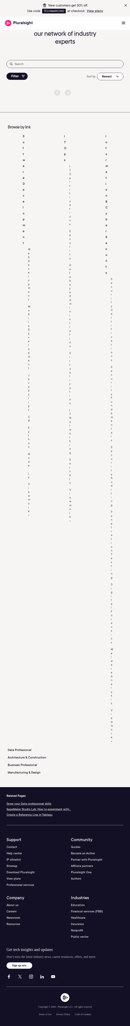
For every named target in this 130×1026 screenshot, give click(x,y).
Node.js (29, 466)
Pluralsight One (81, 872)
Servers (70, 471)
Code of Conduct (83, 1014)
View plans (95, 11)
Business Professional (22, 765)
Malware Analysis (112, 676)
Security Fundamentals (112, 404)
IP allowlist (14, 859)
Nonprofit (77, 930)
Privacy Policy (63, 1014)
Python (29, 437)
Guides (75, 847)
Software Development (24, 190)
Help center (14, 853)
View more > (29, 499)
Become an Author (83, 853)
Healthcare (78, 917)
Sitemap (12, 866)
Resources (13, 924)
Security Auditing (111, 476)
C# (29, 418)
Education (78, 905)
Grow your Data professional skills (29, 803)
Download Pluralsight (21, 872)
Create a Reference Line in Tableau (30, 814)
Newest (107, 76)
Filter (18, 76)
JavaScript (29, 393)
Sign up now (19, 965)
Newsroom (13, 917)
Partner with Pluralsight (86, 859)
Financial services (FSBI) (87, 911)
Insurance (77, 924)
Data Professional (19, 750)
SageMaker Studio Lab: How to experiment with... (39, 809)
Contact (12, 847)
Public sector (80, 936)
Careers (12, 911)
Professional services (20, 885)
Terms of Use (45, 1014)
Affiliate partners (82, 866)
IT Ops (65, 148)
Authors (76, 878)
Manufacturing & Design (24, 772)
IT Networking (70, 431)
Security (70, 245)
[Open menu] (123, 23)
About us (13, 905)
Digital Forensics (112, 613)
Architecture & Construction (27, 757)
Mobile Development (29, 337)
